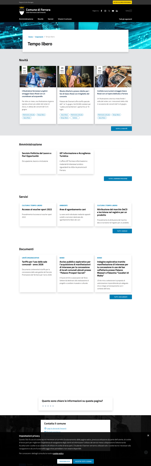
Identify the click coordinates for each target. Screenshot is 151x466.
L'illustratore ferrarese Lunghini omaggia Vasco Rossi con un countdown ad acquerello (34, 94)
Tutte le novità (121, 128)
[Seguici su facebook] (97, 10)
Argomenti (39, 36)
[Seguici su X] (105, 10)
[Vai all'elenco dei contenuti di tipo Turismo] (75, 118)
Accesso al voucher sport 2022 (37, 209)
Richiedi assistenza (52, 432)
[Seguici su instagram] (101, 10)
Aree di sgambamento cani (73, 209)
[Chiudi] (148, 435)
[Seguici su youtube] (109, 10)
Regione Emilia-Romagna (26, 2)
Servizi (50, 18)
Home (30, 36)
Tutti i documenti (120, 297)
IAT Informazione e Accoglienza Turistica (75, 154)
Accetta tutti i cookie (83, 461)
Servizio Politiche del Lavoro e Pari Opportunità (36, 154)
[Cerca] (129, 10)
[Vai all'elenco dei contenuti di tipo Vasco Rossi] (27, 118)
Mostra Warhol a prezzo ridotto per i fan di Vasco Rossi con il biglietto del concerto (74, 94)
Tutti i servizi (122, 231)
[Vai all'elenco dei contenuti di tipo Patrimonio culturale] (28, 115)
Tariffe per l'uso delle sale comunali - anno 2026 (34, 263)
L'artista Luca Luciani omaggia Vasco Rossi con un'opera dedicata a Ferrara (112, 92)
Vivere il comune (65, 18)
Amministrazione (26, 18)
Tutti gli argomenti (125, 19)
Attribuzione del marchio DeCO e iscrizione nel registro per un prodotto (112, 212)
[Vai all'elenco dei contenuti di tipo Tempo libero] (41, 115)
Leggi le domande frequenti (55, 428)
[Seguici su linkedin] (113, 10)
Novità (40, 18)
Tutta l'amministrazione (118, 178)
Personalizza (64, 461)
